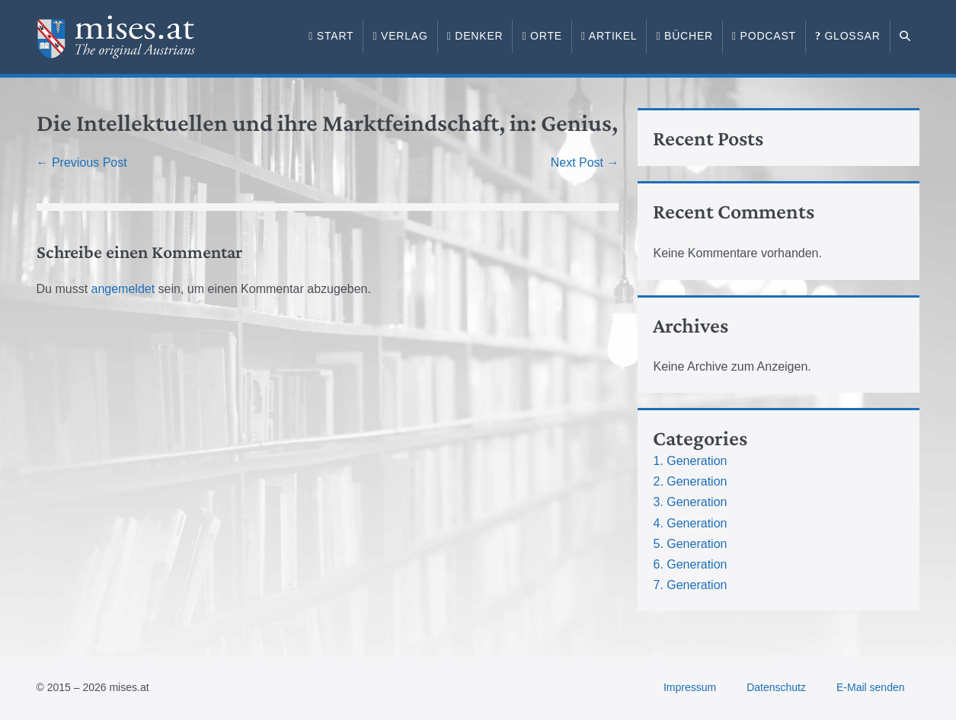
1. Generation (690, 460)
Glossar (848, 36)
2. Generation (690, 481)
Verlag (399, 36)
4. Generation (690, 523)
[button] (905, 36)
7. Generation (690, 584)
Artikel (609, 36)
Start (331, 36)
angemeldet (123, 288)
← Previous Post (82, 162)
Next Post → (585, 162)
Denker (475, 36)
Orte (541, 36)
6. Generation (690, 564)
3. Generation (690, 501)
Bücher (684, 36)
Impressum (689, 687)
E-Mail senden (870, 687)
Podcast (764, 36)
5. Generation (690, 543)
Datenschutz (776, 687)
